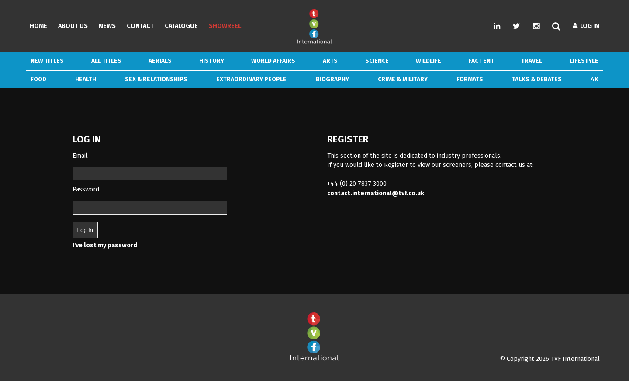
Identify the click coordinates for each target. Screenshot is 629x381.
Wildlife (428, 61)
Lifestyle (584, 61)
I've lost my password (105, 245)
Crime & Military (403, 79)
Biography (332, 79)
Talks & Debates (537, 79)
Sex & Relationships (156, 79)
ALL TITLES (106, 61)
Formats (469, 79)
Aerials (160, 61)
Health (85, 79)
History (211, 61)
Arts (330, 61)
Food (38, 79)
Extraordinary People (251, 79)
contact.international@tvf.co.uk (375, 193)
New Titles (47, 61)
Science (377, 61)
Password (86, 189)
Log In (586, 26)
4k (594, 79)
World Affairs (273, 61)
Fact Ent (481, 61)
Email (80, 155)
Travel (531, 61)
